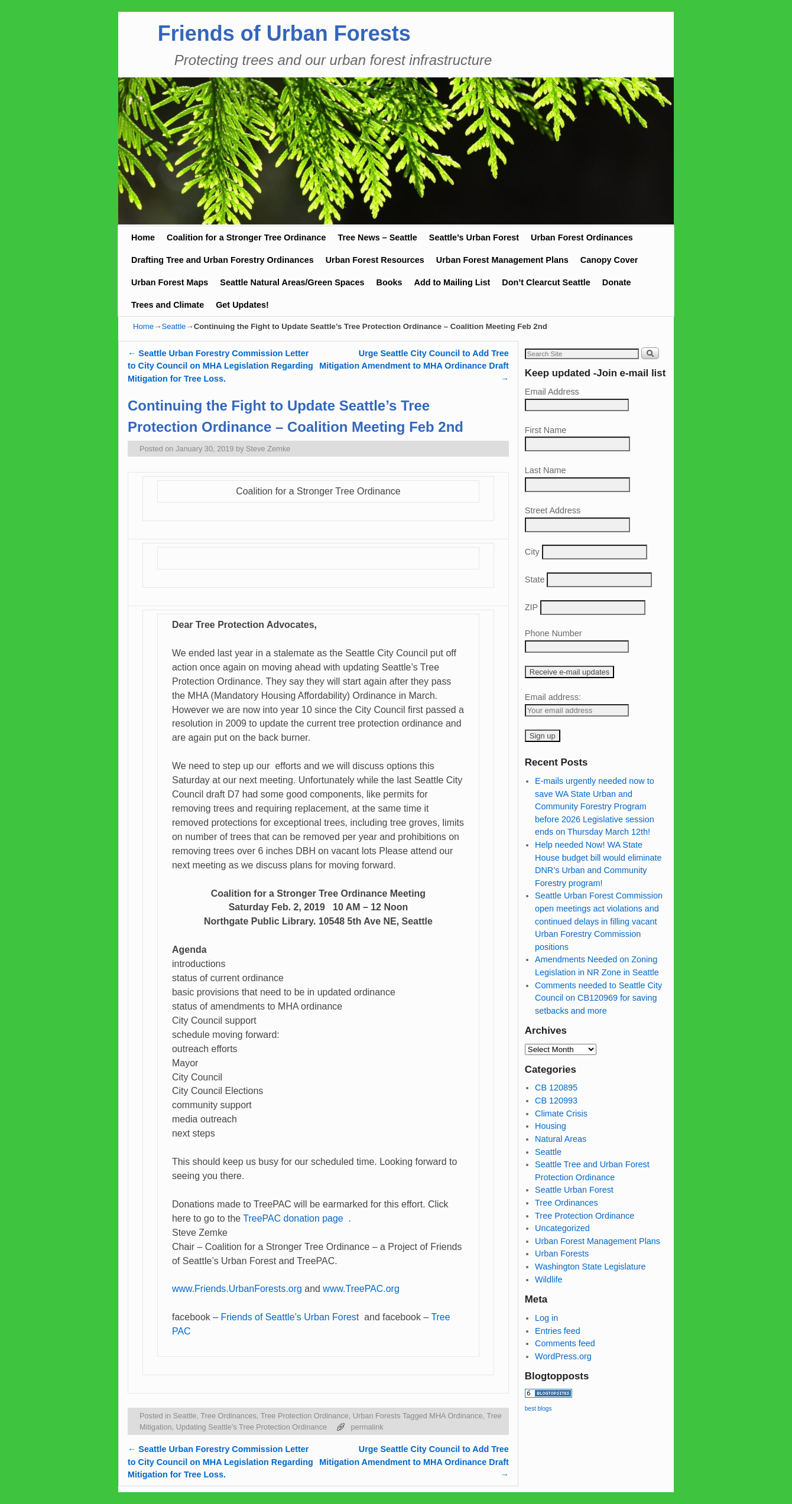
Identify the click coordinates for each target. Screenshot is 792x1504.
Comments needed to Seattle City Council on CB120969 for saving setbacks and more (598, 998)
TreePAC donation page (294, 1218)
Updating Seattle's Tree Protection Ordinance (251, 1426)
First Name (545, 430)
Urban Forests (377, 1415)
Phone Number (553, 633)
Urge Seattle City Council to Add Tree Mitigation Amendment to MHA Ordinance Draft (413, 366)
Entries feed (557, 1331)
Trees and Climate (167, 305)
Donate (616, 282)
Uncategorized (562, 1228)
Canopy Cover (609, 260)
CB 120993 (556, 1100)
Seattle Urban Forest (574, 1189)
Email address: (553, 697)
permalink (366, 1426)
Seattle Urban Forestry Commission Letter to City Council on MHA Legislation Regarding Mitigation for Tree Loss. (220, 366)
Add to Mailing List (452, 282)
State (535, 579)
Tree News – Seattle (377, 237)
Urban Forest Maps (169, 282)
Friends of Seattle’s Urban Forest (290, 1317)
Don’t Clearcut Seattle (546, 282)
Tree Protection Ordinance (305, 1415)
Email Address (552, 391)
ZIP (531, 607)
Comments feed (565, 1343)
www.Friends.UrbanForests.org (237, 1289)
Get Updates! (242, 305)
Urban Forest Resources (375, 260)
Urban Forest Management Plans (502, 260)
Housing (550, 1126)
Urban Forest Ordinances (582, 237)
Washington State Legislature (590, 1266)
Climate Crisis (561, 1113)
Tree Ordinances (228, 1415)
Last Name (545, 470)
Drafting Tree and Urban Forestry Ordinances (222, 260)
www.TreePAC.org (361, 1289)
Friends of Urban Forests (284, 33)
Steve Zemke (268, 448)
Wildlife (548, 1279)
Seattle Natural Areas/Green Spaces (292, 282)
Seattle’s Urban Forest (474, 237)
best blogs (538, 1408)
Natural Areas (560, 1139)
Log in (546, 1318)
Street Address (552, 510)
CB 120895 (556, 1087)
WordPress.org (563, 1356)
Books (389, 282)
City (532, 551)
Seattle (173, 326)
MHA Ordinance (455, 1415)
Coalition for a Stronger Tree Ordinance (246, 237)
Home (143, 237)
